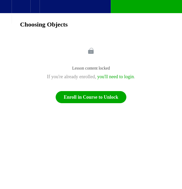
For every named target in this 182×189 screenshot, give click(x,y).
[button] (6, 9)
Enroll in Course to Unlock (91, 97)
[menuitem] (21, 12)
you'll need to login (115, 76)
